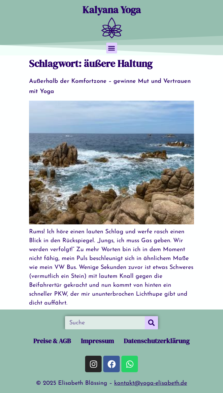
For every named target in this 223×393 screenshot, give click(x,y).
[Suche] (151, 322)
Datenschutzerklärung (157, 340)
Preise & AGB (52, 340)
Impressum (97, 340)
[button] (111, 48)
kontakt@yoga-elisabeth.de (150, 383)
